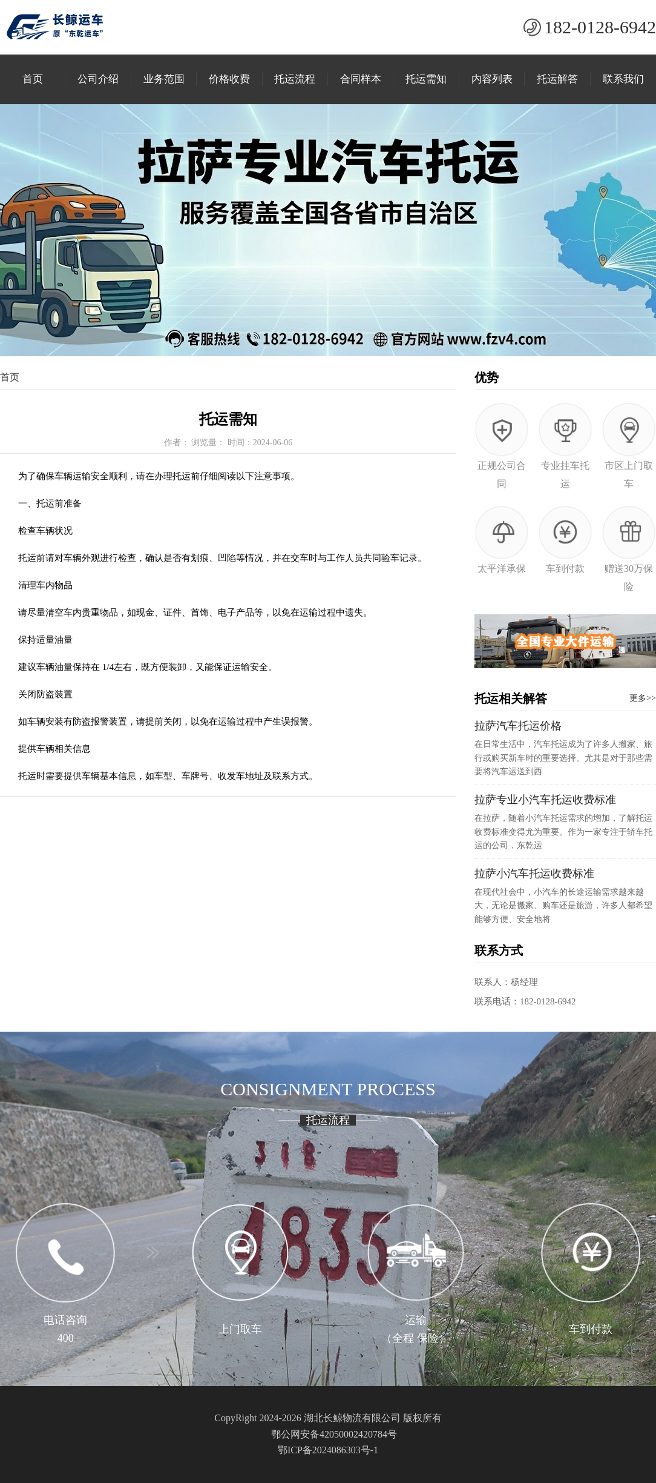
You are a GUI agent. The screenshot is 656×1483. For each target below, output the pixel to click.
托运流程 (294, 79)
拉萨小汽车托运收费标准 (534, 874)
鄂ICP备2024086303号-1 (328, 1450)
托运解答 (557, 79)
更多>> (642, 698)
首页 (32, 79)
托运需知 (426, 79)
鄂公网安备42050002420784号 (334, 1434)
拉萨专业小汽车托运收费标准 (545, 800)
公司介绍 (98, 79)
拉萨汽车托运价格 (518, 726)
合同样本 (360, 79)
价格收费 (229, 79)
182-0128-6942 (600, 27)
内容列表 (492, 79)
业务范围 (164, 79)
